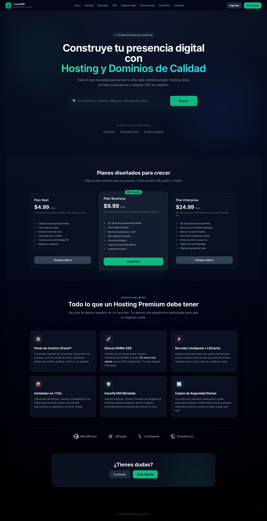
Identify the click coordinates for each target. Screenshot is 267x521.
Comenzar (253, 5)
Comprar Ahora (63, 260)
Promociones (147, 5)
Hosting (89, 5)
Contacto (179, 5)
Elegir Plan (133, 261)
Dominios (103, 5)
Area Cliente (145, 474)
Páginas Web (128, 5)
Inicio (77, 5)
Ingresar (234, 5)
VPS (114, 5)
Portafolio (164, 5)
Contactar (119, 474)
